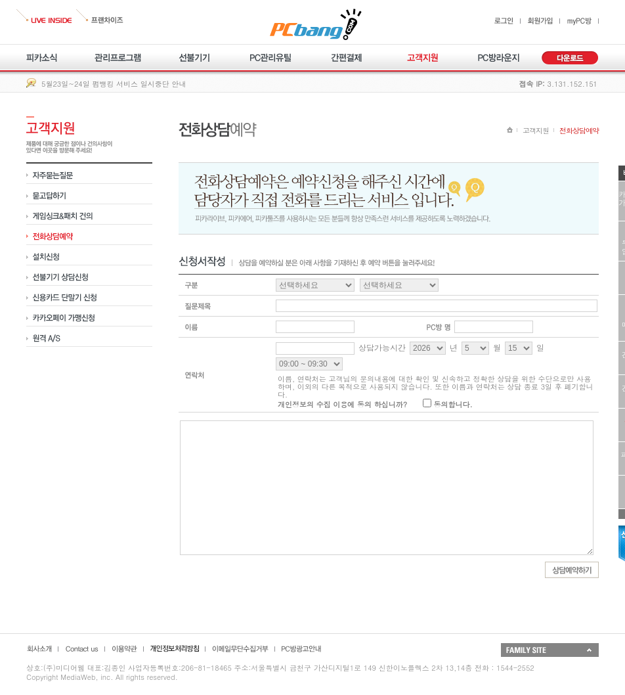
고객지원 (536, 130)
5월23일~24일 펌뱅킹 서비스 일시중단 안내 (113, 84)
